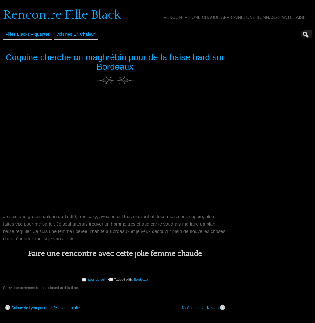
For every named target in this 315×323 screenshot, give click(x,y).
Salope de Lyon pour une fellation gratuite (42, 307)
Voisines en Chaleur (75, 34)
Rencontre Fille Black (62, 15)
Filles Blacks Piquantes (28, 34)
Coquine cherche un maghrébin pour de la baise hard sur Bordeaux (115, 62)
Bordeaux (141, 279)
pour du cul (96, 279)
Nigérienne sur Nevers (203, 307)
